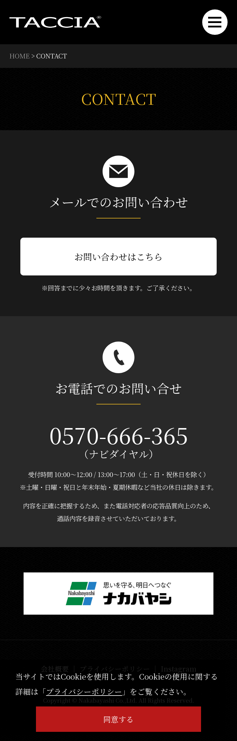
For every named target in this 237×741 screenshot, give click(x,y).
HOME (19, 55)
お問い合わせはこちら (118, 256)
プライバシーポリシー (84, 691)
